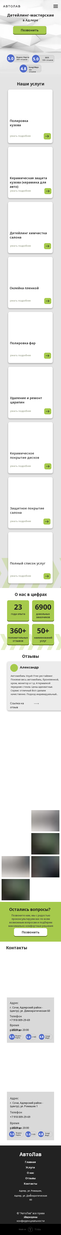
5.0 (10, 58)
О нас (30, 1173)
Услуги (30, 1167)
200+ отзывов (21, 59)
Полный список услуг (27, 563)
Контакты (30, 1183)
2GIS (47, 57)
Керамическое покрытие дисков (24, 455)
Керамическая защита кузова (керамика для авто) (28, 182)
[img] (30, 547)
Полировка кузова (19, 123)
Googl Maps (34, 67)
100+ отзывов (47, 60)
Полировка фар (23, 343)
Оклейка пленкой (24, 288)
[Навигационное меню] (55, 6)
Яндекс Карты (22, 57)
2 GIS (34, 1037)
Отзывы (30, 1178)
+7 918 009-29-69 (20, 1020)
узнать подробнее (20, 575)
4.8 (23, 68)
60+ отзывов (32, 71)
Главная (30, 1162)
